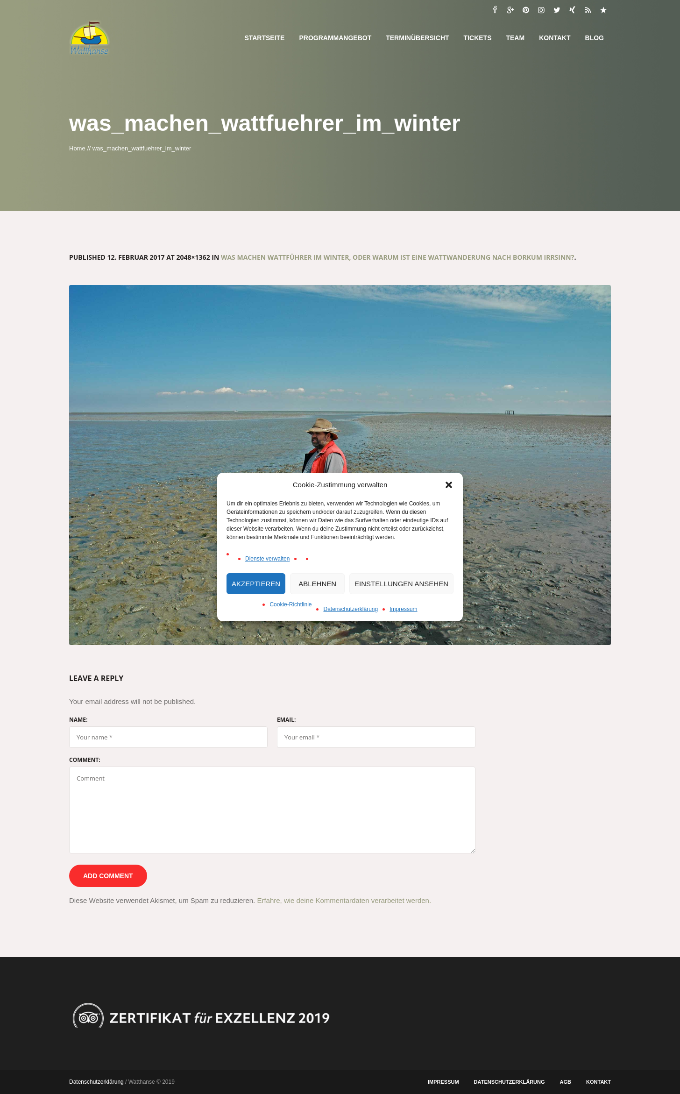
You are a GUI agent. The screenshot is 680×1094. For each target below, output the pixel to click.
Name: (78, 720)
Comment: (84, 760)
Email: (286, 720)
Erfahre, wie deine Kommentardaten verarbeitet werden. (344, 900)
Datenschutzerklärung (350, 609)
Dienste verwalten (267, 558)
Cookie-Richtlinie (290, 604)
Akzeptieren (256, 584)
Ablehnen (317, 584)
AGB (565, 1082)
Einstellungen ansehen (401, 584)
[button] (448, 485)
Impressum (403, 609)
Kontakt (598, 1082)
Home (77, 148)
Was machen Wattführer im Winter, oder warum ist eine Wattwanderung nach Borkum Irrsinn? (397, 257)
